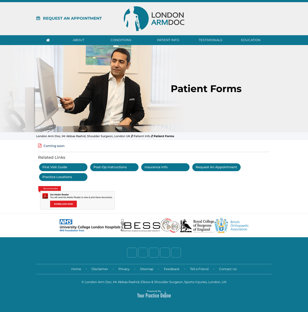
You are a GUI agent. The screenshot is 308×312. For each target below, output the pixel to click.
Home (48, 40)
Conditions (121, 40)
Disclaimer (100, 269)
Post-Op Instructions (110, 167)
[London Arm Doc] (154, 18)
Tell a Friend (199, 269)
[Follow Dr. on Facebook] (132, 252)
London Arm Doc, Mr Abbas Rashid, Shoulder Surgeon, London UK (83, 136)
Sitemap (146, 269)
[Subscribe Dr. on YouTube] (176, 252)
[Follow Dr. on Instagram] (165, 252)
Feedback (172, 269)
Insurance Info (156, 167)
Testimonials (210, 40)
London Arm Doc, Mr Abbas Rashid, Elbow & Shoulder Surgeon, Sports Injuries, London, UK (155, 282)
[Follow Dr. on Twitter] (143, 252)
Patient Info (168, 40)
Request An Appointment (69, 18)
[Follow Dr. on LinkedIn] (154, 252)
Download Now (63, 204)
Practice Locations (57, 177)
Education (250, 40)
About (78, 40)
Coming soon (54, 146)
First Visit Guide (54, 167)
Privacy (124, 269)
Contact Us (228, 269)
